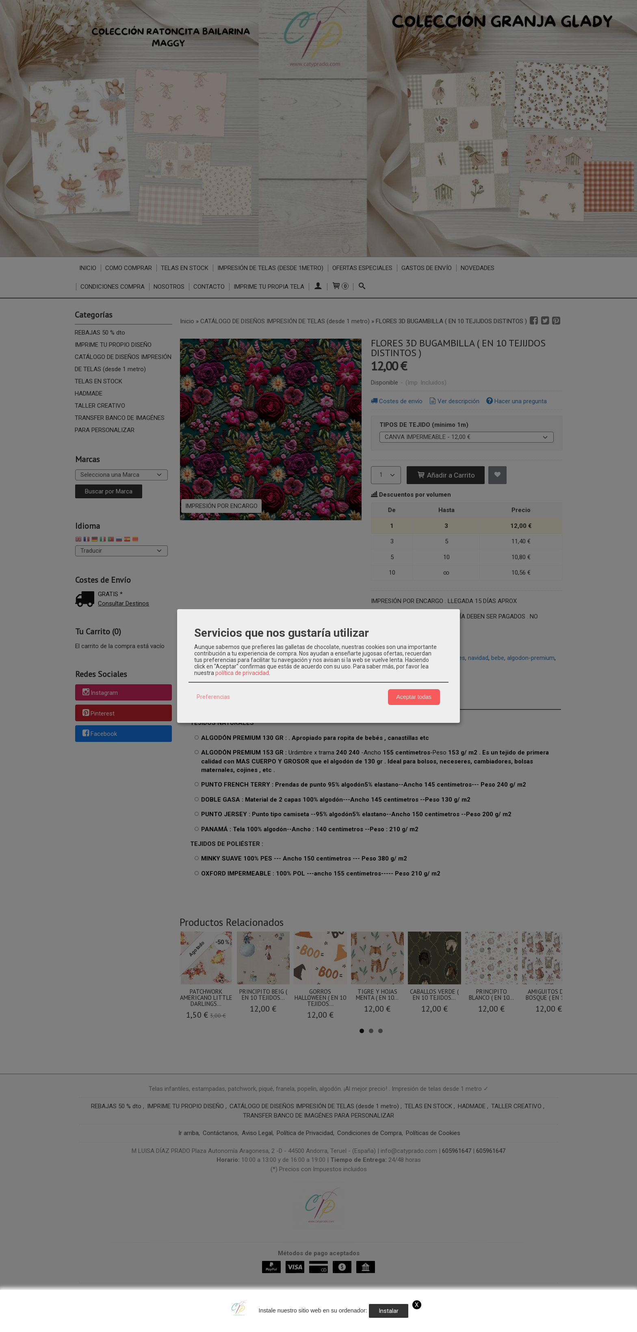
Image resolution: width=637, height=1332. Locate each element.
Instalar (389, 1311)
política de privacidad (242, 673)
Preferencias (213, 697)
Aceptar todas (413, 697)
